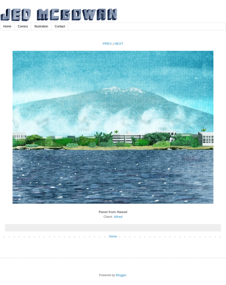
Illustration (41, 26)
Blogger (121, 275)
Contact (60, 26)
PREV (107, 44)
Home (7, 26)
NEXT (119, 44)
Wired (118, 217)
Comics (23, 26)
